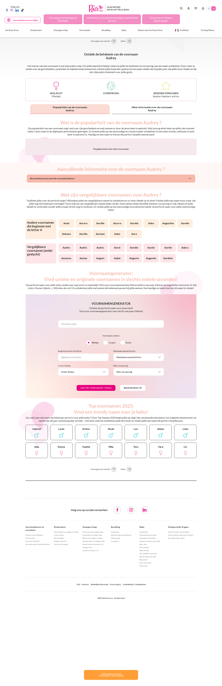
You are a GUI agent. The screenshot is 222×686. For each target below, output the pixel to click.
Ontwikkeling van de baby (148, 616)
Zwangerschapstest (60, 622)
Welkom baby (115, 619)
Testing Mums (207, 30)
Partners (85, 665)
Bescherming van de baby (148, 637)
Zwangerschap (89, 608)
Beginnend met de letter (70, 432)
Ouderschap (143, 647)
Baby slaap (143, 625)
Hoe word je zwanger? (61, 625)
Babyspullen (144, 640)
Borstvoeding (144, 628)
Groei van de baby (145, 644)
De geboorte (115, 613)
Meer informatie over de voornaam (152, 109)
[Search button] (181, 8)
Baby (142, 608)
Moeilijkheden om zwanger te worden (66, 613)
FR (209, 8)
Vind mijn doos (30, 619)
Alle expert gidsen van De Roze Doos (37, 625)
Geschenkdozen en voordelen (34, 609)
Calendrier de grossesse (90, 631)
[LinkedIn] (17, 10)
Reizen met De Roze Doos (150, 30)
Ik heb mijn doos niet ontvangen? (178, 613)
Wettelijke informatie (99, 665)
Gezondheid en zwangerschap (92, 616)
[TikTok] (22, 10)
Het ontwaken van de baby (148, 634)
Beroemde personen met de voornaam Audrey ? (52, 259)
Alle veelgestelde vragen (176, 619)
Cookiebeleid (128, 665)
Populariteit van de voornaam (70, 109)
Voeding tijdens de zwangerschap (93, 622)
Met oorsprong (120, 446)
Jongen (112, 423)
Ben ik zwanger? (59, 619)
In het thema (64, 446)
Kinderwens (60, 608)
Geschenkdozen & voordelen (25, 20)
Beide (128, 423)
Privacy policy (115, 665)
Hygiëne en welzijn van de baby (150, 622)
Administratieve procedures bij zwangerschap (92, 626)
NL (213, 8)
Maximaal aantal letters (124, 432)
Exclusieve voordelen (32, 622)
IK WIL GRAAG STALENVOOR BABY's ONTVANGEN (111, 675)
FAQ (78, 665)
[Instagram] (11, 10)
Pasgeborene (144, 613)
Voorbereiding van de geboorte (121, 616)
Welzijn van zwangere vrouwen (92, 619)
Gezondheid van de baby (148, 619)
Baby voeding (144, 631)
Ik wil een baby (59, 616)
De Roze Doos (12, 30)
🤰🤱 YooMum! (181, 30)
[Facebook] (7, 10)
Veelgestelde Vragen (178, 608)
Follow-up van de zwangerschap (92, 613)
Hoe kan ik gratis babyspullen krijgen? (180, 616)
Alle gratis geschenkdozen (34, 616)
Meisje (95, 423)
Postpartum (115, 622)
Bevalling (115, 608)
